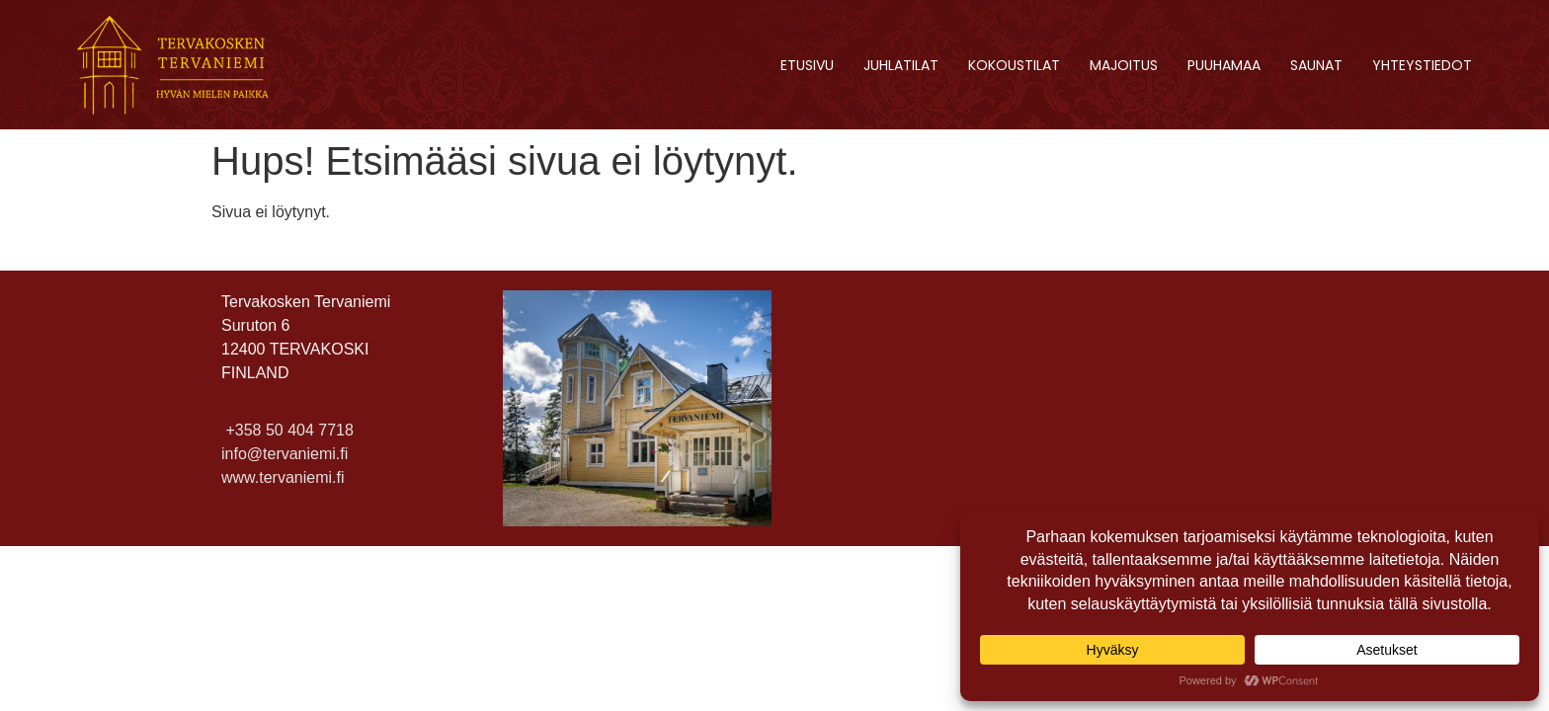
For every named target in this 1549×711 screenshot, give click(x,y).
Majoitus (1124, 65)
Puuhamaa (1224, 65)
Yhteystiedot (1422, 65)
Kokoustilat (1014, 65)
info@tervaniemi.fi (284, 453)
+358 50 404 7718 (287, 430)
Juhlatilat (900, 65)
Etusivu (807, 65)
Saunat (1316, 65)
